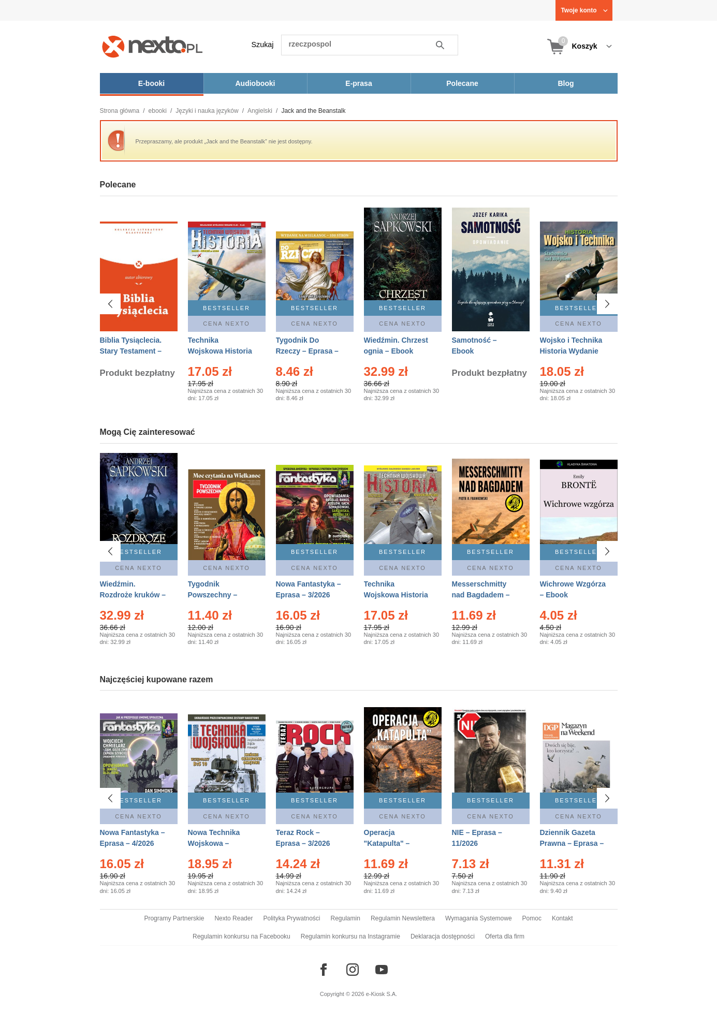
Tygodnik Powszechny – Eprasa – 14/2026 (217, 595)
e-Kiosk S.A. (382, 994)
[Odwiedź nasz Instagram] (352, 969)
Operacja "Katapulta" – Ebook (387, 843)
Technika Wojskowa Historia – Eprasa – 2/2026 (220, 351)
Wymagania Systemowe (478, 918)
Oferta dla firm (504, 936)
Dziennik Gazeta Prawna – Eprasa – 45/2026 (572, 843)
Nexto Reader (233, 918)
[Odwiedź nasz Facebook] (323, 969)
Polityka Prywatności (291, 918)
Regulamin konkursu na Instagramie (350, 936)
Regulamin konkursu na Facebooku (241, 936)
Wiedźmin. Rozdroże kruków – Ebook (133, 595)
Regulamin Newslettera (403, 918)
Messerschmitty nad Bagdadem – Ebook (481, 595)
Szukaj (263, 44)
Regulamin (345, 918)
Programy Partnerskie (174, 918)
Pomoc (532, 918)
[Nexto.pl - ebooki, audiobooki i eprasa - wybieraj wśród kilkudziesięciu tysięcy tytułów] (152, 46)
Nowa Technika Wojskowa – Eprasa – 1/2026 (215, 843)
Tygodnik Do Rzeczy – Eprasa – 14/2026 (307, 351)
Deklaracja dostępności (443, 936)
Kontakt (562, 918)
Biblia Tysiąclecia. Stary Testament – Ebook (131, 351)
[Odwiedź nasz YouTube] (381, 969)
